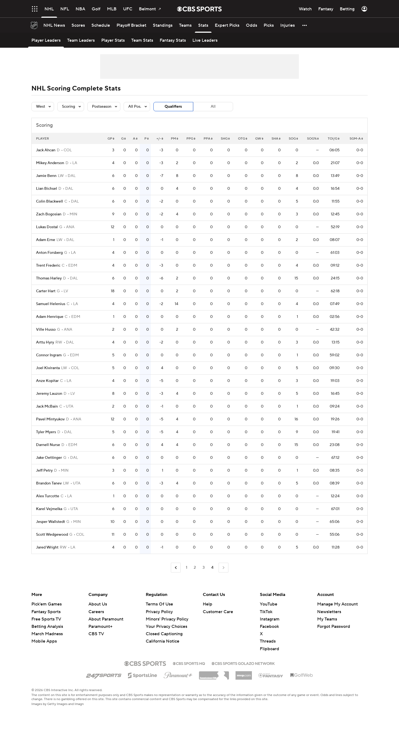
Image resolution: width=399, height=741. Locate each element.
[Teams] (185, 25)
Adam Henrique (49, 316)
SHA (276, 139)
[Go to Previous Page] (176, 568)
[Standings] (163, 25)
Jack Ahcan (45, 150)
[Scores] (78, 25)
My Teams (327, 619)
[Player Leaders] (46, 40)
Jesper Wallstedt (50, 521)
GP (111, 139)
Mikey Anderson (50, 163)
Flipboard (269, 649)
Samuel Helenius (50, 304)
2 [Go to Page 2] (195, 567)
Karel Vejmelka (49, 509)
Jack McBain (47, 406)
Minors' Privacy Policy (167, 619)
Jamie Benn (46, 175)
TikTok (266, 612)
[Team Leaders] (81, 40)
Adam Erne (45, 239)
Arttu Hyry (45, 342)
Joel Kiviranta (48, 368)
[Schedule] (100, 25)
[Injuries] (287, 25)
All (213, 106)
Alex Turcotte (47, 496)
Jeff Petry (44, 470)
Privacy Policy (159, 612)
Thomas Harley (49, 278)
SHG (225, 139)
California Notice (162, 641)
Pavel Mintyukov (50, 419)
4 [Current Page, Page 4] (212, 567)
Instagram (269, 619)
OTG (242, 139)
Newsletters (329, 612)
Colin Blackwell (49, 201)
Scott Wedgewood (52, 534)
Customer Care (218, 612)
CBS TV (96, 634)
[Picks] (268, 25)
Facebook (269, 626)
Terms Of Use (159, 604)
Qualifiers (173, 106)
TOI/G (334, 139)
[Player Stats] (113, 40)
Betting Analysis (47, 626)
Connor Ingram (49, 355)
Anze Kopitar (47, 380)
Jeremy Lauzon (49, 393)
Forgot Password (333, 626)
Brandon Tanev (49, 483)
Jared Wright (47, 547)
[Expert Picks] (227, 25)
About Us (97, 604)
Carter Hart (45, 291)
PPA (208, 139)
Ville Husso (46, 329)
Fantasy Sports (46, 612)
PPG (190, 139)
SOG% (313, 139)
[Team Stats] (142, 40)
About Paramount (105, 619)
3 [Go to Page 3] (204, 567)
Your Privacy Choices (166, 626)
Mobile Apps (44, 641)
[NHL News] (54, 25)
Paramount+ (100, 626)
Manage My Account (337, 604)
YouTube (268, 604)
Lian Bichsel (46, 188)
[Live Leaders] (205, 40)
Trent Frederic (48, 265)
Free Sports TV (46, 619)
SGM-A (356, 139)
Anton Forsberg (49, 252)
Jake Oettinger (49, 457)
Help (207, 604)
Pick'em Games (46, 604)
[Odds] (251, 25)
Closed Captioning (164, 634)
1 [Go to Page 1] (186, 567)
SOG (293, 139)
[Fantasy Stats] (172, 40)
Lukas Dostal (47, 227)
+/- (159, 139)
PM (174, 139)
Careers (96, 612)
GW (259, 139)
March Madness (47, 634)
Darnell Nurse (48, 444)
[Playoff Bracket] (131, 25)
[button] (305, 25)
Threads (268, 641)
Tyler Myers (46, 432)
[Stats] (203, 25)
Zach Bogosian (48, 214)
